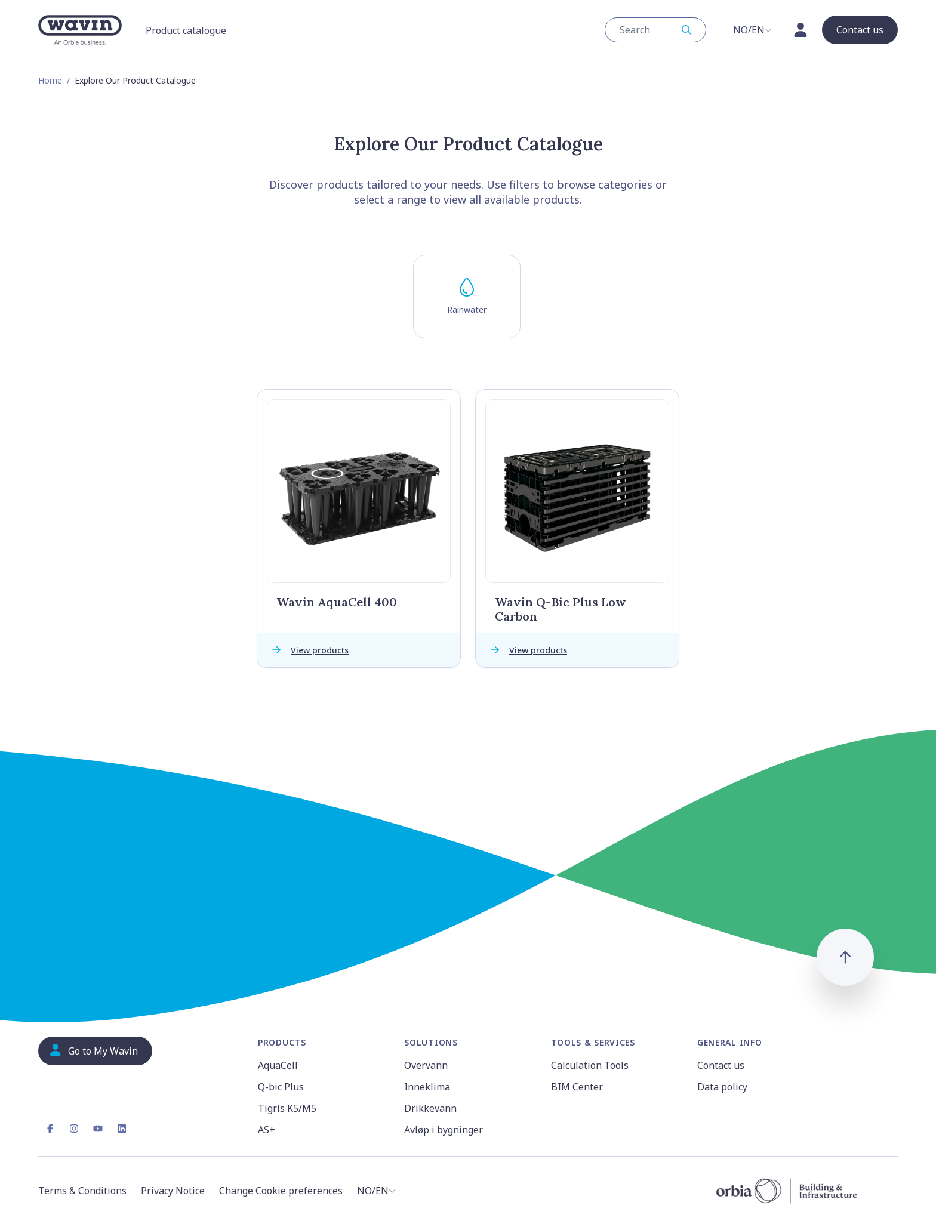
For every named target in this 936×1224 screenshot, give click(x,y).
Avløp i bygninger (443, 1129)
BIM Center (577, 1086)
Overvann (426, 1065)
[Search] (649, 30)
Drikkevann (430, 1108)
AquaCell (278, 1065)
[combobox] (655, 29)
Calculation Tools (590, 1065)
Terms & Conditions (82, 1190)
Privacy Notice (173, 1190)
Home (50, 80)
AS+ (266, 1129)
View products (308, 650)
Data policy (722, 1086)
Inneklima (427, 1086)
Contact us (720, 1065)
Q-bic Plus (281, 1086)
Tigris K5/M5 (287, 1108)
